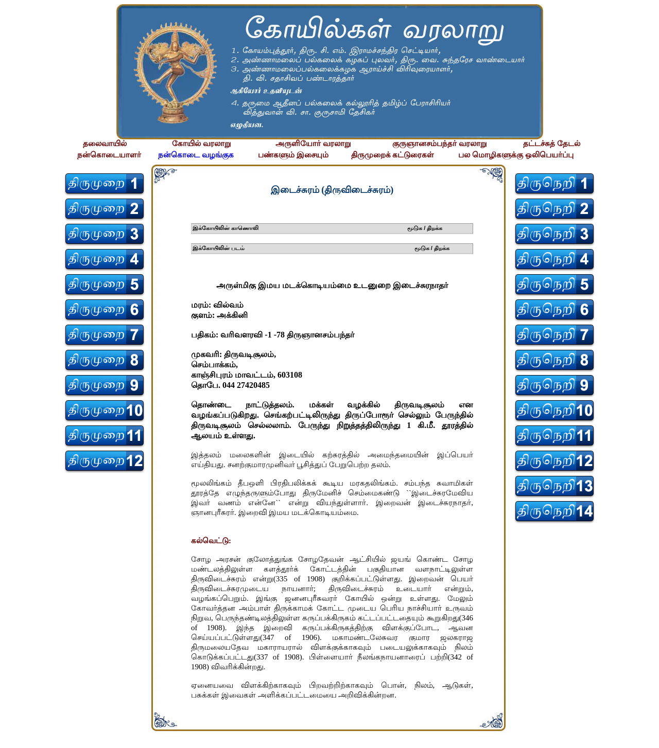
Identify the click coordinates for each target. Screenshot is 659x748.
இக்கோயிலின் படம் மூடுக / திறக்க (321, 248)
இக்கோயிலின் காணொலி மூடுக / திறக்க (318, 228)
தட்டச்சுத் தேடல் (551, 143)
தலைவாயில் (105, 143)
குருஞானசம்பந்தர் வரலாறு (439, 143)
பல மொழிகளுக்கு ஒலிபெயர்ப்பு (516, 155)
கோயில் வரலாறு (201, 143)
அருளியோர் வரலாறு (313, 143)
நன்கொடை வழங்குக (196, 155)
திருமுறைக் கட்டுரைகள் (393, 155)
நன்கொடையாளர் (109, 155)
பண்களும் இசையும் (293, 155)
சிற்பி (14, 738)
